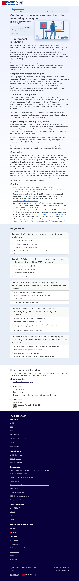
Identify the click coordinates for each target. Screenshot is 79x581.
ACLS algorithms (16, 455)
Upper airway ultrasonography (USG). (24, 272)
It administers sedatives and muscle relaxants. (27, 321)
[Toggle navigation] (74, 3)
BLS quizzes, (25, 470)
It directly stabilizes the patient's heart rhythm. (27, 350)
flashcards (45, 485)
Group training (15, 544)
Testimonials (14, 552)
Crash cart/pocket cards (18, 474)
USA (13, 528)
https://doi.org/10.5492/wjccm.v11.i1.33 (27, 207)
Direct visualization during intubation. (24, 269)
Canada (14, 532)
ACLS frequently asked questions (21, 477)
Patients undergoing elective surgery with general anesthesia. (31, 295)
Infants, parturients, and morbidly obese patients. (28, 292)
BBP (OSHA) (14, 446)
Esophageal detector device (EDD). (23, 266)
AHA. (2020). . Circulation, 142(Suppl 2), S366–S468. (37, 189)
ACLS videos (14, 481)
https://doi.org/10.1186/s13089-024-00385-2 (49, 221)
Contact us (14, 559)
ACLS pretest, (15, 470)
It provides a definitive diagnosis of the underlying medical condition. (34, 356)
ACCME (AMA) (15, 508)
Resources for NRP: (17, 485)
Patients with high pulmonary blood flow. (25, 302)
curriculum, (37, 485)
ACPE (12, 519)
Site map (13, 556)
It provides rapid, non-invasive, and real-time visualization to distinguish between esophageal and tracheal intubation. (37, 326)
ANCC (12, 512)
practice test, (28, 485)
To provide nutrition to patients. (22, 241)
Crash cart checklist (17, 492)
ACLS (12, 423)
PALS (12, 431)
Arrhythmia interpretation (19, 438)
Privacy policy (58, 567)
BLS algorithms (15, 459)
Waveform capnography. (20, 276)
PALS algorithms (16, 463)
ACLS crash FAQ (16, 488)
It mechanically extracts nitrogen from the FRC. (27, 330)
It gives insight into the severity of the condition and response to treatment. (35, 346)
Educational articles (18, 9)
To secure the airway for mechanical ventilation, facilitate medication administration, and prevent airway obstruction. (38, 252)
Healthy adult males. (19, 299)
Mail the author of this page (23, 382)
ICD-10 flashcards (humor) (19, 496)
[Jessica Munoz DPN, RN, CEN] (11, 22)
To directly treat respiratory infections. (24, 247)
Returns (66, 570)
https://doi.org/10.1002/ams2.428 (54, 214)
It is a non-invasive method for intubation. (25, 353)
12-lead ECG (14, 442)
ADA (11, 516)
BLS (11, 427)
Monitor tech (14, 434)
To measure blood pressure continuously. (25, 244)
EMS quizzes (44, 470)
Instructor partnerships (18, 548)
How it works (14, 540)
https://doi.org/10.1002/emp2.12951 (25, 201)
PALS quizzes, (35, 470)
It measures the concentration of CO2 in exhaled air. (28, 318)
